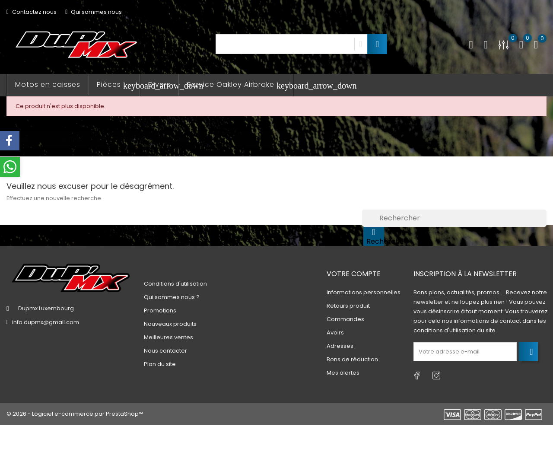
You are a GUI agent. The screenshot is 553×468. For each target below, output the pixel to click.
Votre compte (354, 274)
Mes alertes (343, 373)
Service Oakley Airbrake (240, 85)
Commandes (345, 319)
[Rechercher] (454, 218)
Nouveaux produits (170, 324)
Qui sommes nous (93, 12)
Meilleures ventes (168, 337)
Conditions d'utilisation (175, 284)
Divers (159, 84)
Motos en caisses (47, 84)
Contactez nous (31, 12)
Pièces (118, 85)
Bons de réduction (352, 359)
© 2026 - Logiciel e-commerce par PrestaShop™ (74, 414)
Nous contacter (165, 351)
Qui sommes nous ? (172, 297)
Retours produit (348, 306)
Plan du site (160, 364)
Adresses (340, 346)
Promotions (160, 310)
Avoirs (335, 332)
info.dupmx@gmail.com (45, 322)
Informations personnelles (363, 292)
